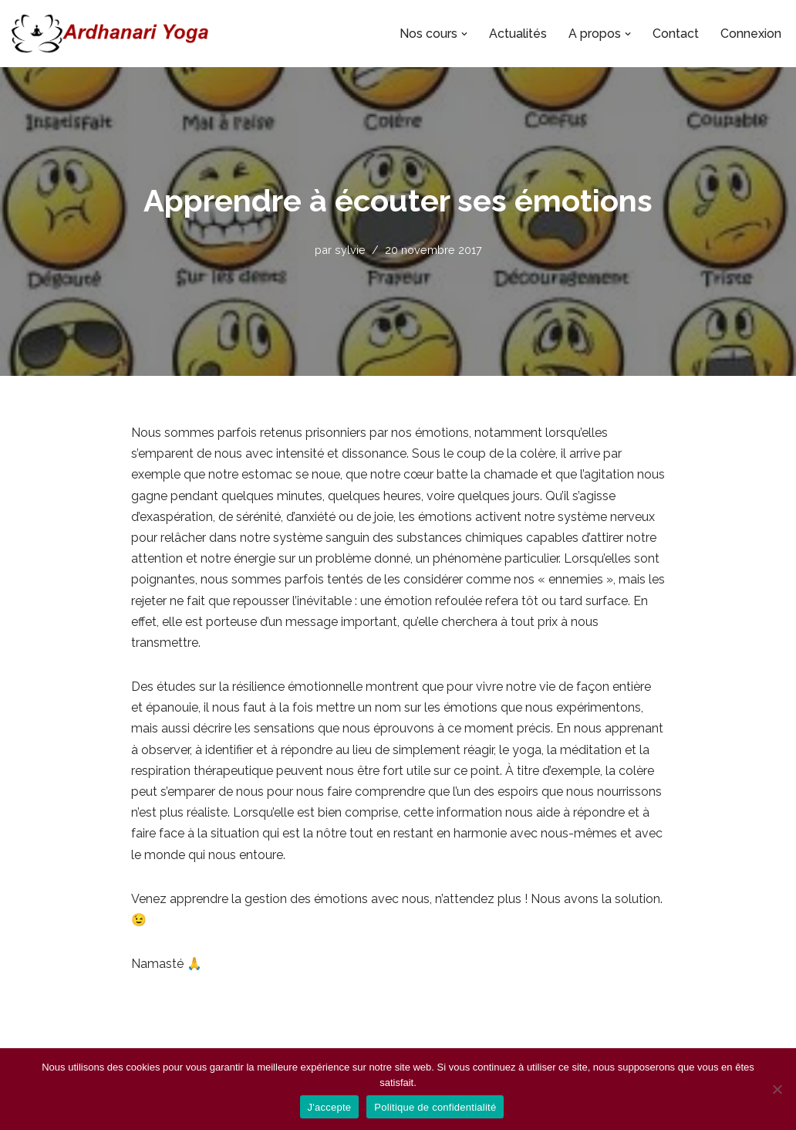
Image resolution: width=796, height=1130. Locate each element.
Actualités (518, 33)
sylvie (350, 249)
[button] (464, 34)
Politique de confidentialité (435, 1107)
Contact (676, 33)
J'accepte (330, 1107)
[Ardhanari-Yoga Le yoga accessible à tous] (110, 33)
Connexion (750, 33)
